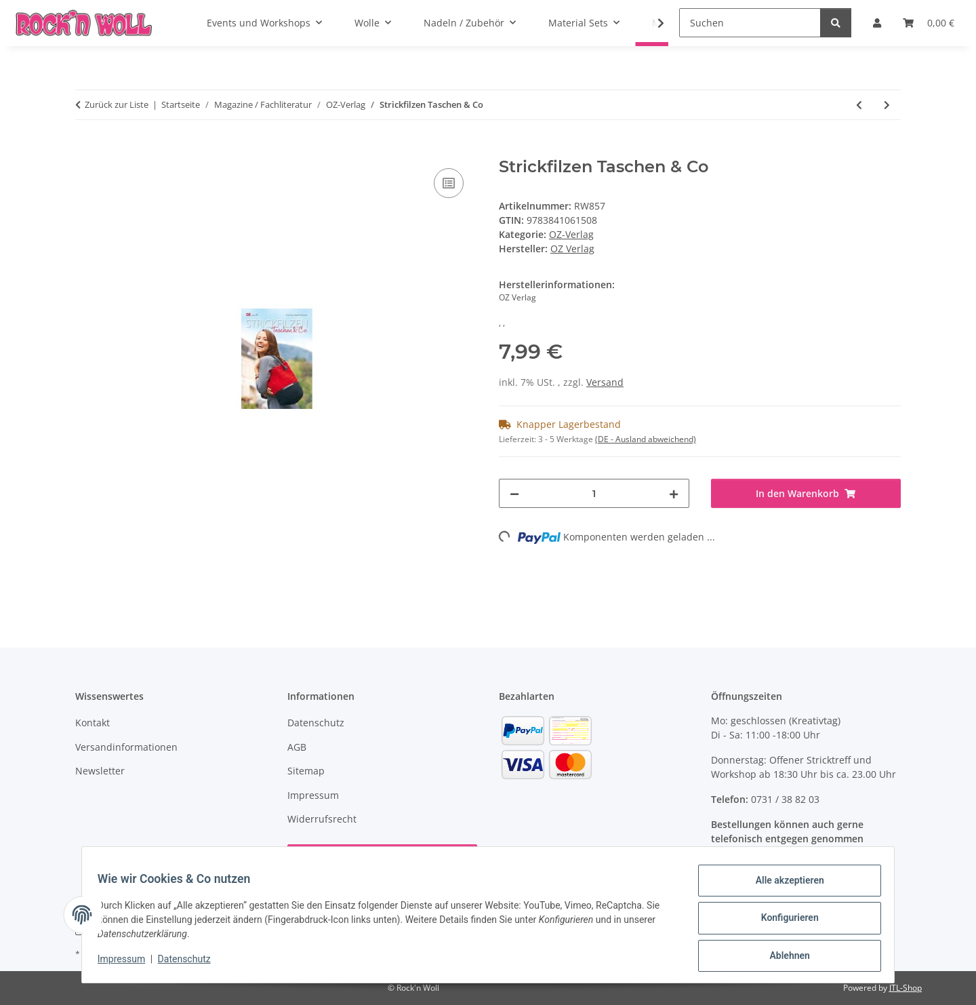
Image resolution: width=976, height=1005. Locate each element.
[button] (652, 23)
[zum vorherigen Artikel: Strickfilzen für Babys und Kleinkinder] (859, 104)
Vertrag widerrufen (382, 858)
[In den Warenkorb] (86, 149)
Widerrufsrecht (322, 818)
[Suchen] (750, 22)
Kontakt (92, 722)
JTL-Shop (905, 987)
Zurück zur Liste (116, 104)
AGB (296, 747)
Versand (605, 382)
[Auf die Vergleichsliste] (449, 183)
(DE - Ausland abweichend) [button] (645, 439)
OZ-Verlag (571, 234)
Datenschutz (190, 963)
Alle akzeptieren (783, 886)
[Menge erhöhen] (674, 493)
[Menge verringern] (514, 493)
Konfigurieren (783, 921)
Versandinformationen (126, 747)
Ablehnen (783, 956)
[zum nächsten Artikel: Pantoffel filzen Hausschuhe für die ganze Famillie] (887, 104)
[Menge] (594, 493)
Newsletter (100, 770)
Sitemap (306, 770)
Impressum (127, 963)
